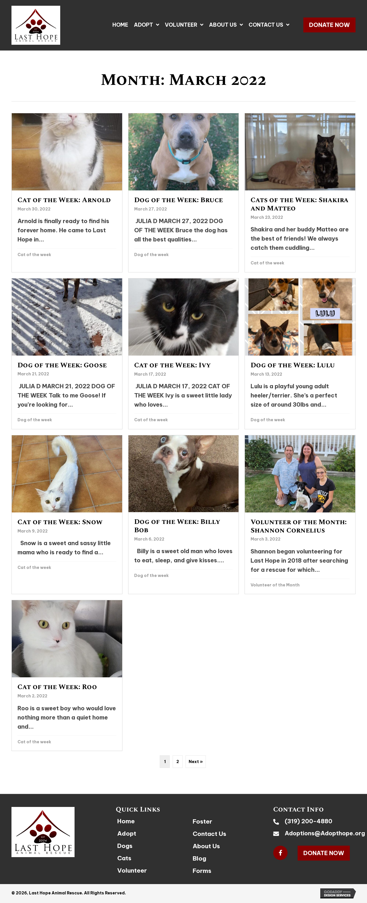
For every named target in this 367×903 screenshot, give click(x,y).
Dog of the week (151, 254)
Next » (196, 761)
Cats (124, 858)
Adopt (126, 833)
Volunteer (132, 870)
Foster (202, 821)
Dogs (124, 846)
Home (126, 821)
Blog (199, 858)
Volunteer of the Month (275, 585)
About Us (206, 846)
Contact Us (209, 834)
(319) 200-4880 (308, 821)
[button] (329, 24)
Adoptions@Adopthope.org (325, 833)
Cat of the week (34, 254)
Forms (202, 871)
